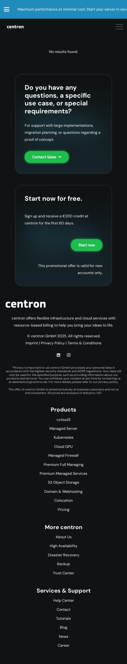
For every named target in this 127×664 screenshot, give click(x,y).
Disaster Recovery (63, 555)
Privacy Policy (53, 343)
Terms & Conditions (84, 343)
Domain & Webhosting (63, 491)
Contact (63, 609)
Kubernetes (63, 437)
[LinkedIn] (58, 355)
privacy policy (108, 382)
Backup (63, 563)
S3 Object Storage (63, 482)
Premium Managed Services (63, 473)
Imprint (32, 343)
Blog (63, 627)
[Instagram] (68, 355)
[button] (6, 9)
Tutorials (63, 618)
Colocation (63, 500)
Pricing (63, 509)
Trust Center (63, 573)
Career (63, 645)
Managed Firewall (63, 455)
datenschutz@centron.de (29, 382)
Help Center (63, 600)
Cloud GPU (63, 446)
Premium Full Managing (64, 464)
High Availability (63, 545)
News (63, 636)
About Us (64, 536)
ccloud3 (63, 419)
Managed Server (63, 428)
